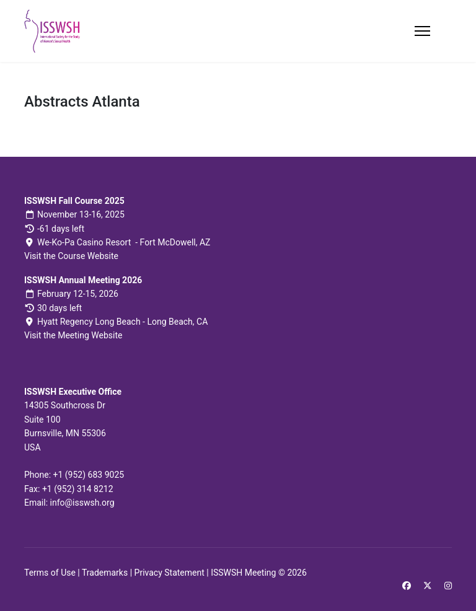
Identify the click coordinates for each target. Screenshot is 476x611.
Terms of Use (50, 573)
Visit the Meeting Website (73, 335)
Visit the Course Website (71, 256)
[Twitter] (427, 586)
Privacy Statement (169, 573)
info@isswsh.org (82, 503)
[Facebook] (406, 586)
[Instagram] (448, 586)
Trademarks (105, 573)
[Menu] (422, 31)
